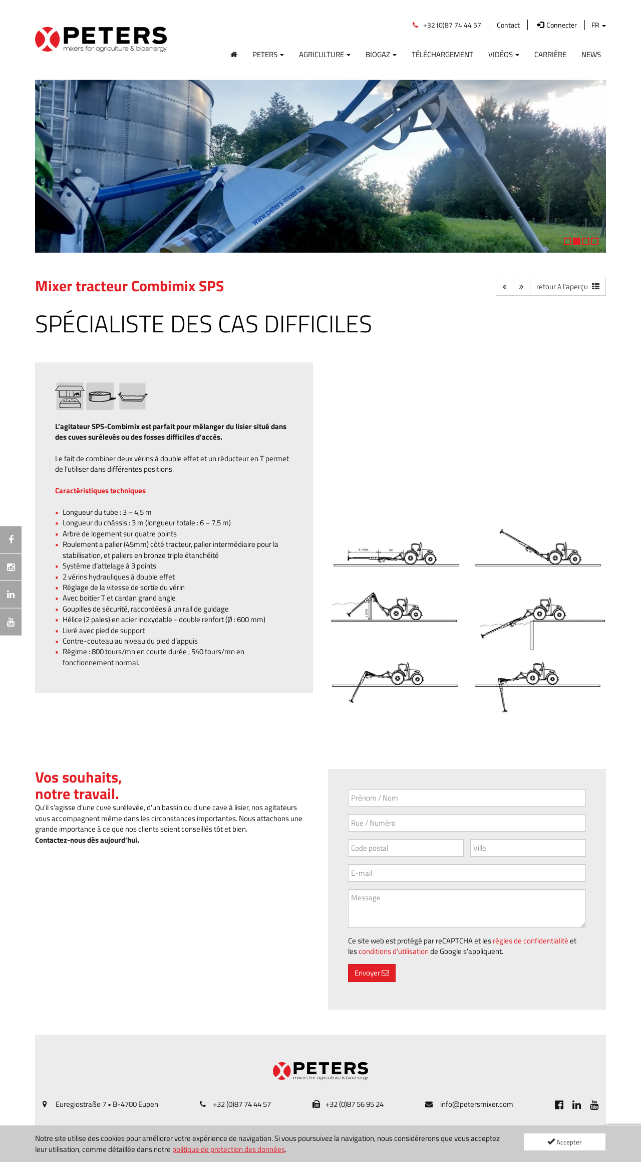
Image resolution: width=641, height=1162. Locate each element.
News (591, 54)
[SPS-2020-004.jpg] (467, 621)
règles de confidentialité (530, 940)
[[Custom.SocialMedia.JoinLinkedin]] (576, 1104)
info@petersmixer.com (476, 1104)
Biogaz (381, 54)
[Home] (234, 52)
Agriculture (325, 54)
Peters (268, 54)
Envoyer (372, 973)
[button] (47, 166)
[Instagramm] (11, 566)
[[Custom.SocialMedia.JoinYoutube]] (594, 1104)
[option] (320, 166)
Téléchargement (442, 54)
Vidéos (503, 54)
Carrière (550, 54)
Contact (508, 25)
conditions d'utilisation (394, 951)
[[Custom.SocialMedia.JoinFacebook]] (559, 1104)
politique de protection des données (228, 1149)
